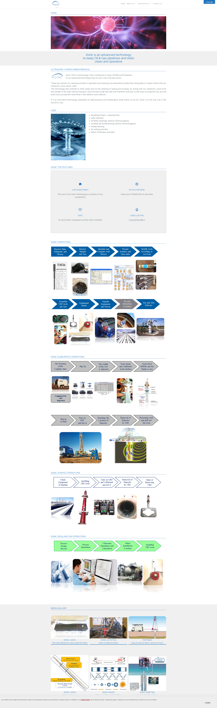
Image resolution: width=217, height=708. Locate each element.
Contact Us (157, 4)
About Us (131, 4)
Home (123, 4)
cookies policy (85, 700)
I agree (207, 702)
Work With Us (144, 4)
